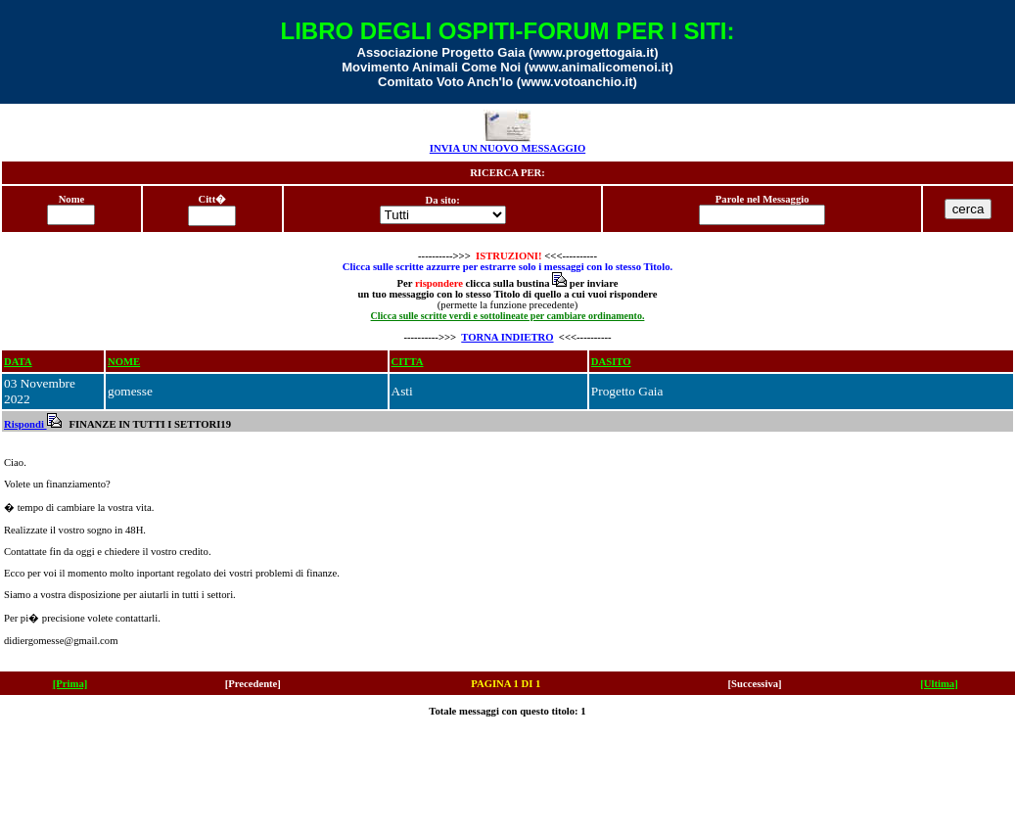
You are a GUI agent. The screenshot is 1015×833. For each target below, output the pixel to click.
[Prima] (70, 683)
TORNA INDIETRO (507, 337)
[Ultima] (938, 683)
